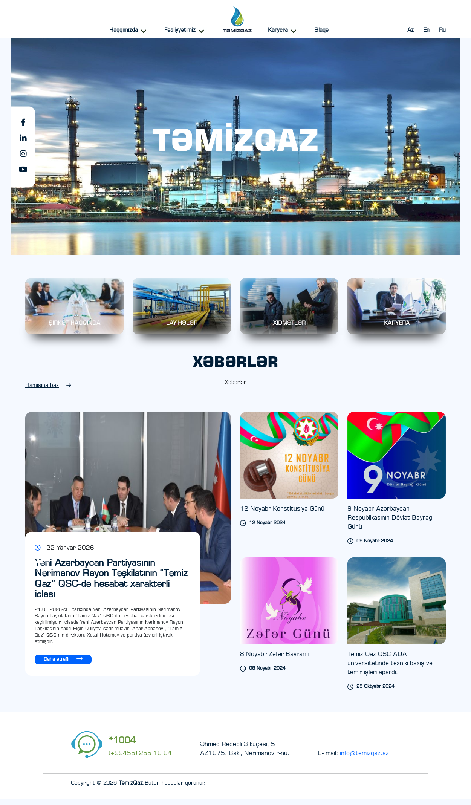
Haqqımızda (123, 30)
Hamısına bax (48, 392)
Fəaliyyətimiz (180, 30)
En (426, 30)
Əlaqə (321, 30)
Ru (442, 30)
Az (410, 30)
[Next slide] (185, 573)
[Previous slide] (173, 573)
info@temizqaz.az (364, 760)
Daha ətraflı (63, 664)
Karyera (278, 30)
